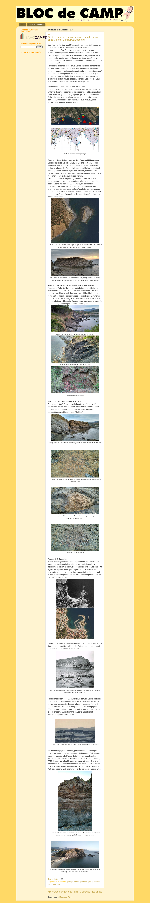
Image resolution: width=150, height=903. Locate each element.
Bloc (22, 25)
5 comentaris (53, 879)
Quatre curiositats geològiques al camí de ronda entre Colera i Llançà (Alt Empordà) (73, 38)
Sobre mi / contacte (36, 25)
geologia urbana (73, 882)
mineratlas (52, 304)
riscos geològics (54, 884)
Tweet (50, 35)
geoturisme (96, 882)
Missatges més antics (90, 891)
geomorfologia (85, 882)
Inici (76, 891)
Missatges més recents (60, 891)
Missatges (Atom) (66, 897)
